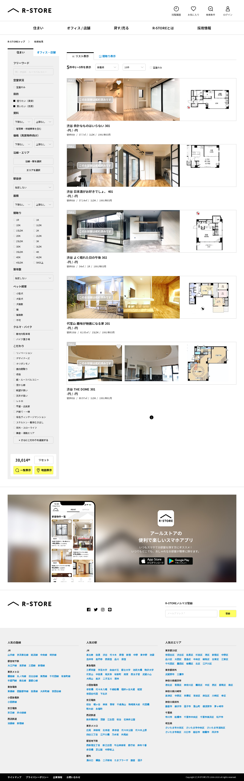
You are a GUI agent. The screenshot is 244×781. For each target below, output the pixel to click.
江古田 (110, 719)
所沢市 (215, 732)
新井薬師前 (92, 719)
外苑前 (124, 734)
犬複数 (18, 304)
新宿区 (215, 654)
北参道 (106, 730)
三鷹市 (180, 674)
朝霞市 (205, 732)
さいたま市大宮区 (174, 727)
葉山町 (196, 706)
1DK (16, 225)
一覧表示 (23, 470)
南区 (230, 684)
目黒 (98, 654)
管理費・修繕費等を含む (27, 128)
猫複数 (18, 314)
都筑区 (222, 684)
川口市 (187, 732)
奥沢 (98, 678)
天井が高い (20, 395)
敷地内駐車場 (21, 333)
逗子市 (187, 706)
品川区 (168, 659)
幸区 (223, 695)
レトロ (18, 401)
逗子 (140, 760)
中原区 (178, 695)
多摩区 (187, 695)
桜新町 (117, 674)
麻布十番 (142, 745)
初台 (88, 704)
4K (36, 251)
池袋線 (11, 723)
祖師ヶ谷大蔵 (128, 689)
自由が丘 (114, 669)
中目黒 (99, 674)
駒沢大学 (149, 669)
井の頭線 (21, 712)
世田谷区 (169, 654)
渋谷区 (180, 654)
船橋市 (178, 716)
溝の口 (89, 760)
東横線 (11, 691)
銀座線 (11, 676)
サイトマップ (14, 777)
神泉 (105, 704)
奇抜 (17, 374)
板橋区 (189, 663)
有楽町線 (65, 676)
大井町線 (44, 691)
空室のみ (19, 87)
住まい (38, 27)
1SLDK (18, 230)
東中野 (143, 654)
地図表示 (44, 470)
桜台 (119, 719)
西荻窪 (108, 659)
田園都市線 (22, 691)
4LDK (37, 257)
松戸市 (219, 716)
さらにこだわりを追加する (34, 440)
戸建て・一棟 (21, 411)
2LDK (37, 235)
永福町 (99, 708)
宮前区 (196, 695)
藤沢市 (178, 706)
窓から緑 (19, 384)
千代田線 (54, 676)
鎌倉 (133, 760)
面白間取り (20, 368)
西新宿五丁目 (93, 745)
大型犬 (18, 298)
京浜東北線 (22, 654)
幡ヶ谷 (96, 704)
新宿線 (41, 665)
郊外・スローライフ (25, 427)
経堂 (139, 689)
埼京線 (53, 654)
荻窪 (123, 659)
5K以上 (38, 262)
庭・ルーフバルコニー (26, 379)
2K (36, 230)
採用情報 (204, 27)
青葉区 (178, 684)
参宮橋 (89, 689)
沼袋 (102, 719)
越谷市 (196, 732)
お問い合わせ (73, 777)
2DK (16, 235)
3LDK (37, 246)
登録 (228, 614)
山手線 (11, 654)
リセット (44, 460)
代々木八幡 (101, 689)
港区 (207, 654)
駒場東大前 (134, 704)
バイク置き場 (21, 339)
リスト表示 (80, 56)
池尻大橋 (137, 669)
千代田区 (169, 663)
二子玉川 (107, 678)
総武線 (34, 654)
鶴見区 (199, 684)
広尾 (88, 730)
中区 (207, 684)
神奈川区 (188, 684)
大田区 (178, 659)
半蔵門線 (12, 680)
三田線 (32, 665)
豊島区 (187, 659)
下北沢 (103, 693)
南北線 (22, 680)
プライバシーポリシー (37, 777)
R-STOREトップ (16, 41)
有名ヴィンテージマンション (29, 417)
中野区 (224, 654)
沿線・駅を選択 (33, 161)
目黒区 (189, 654)
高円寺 (99, 659)
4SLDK (18, 262)
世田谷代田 (92, 693)
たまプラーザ (121, 760)
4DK (16, 257)
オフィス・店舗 (46, 52)
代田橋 (145, 704)
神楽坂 (96, 730)
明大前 (89, 708)
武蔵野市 (169, 674)
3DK (16, 246)
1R (16, 219)
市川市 (168, 716)
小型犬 (18, 293)
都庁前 (131, 745)
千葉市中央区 (191, 716)
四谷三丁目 (92, 734)
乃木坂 (115, 734)
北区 (198, 663)
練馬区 (206, 659)
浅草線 (22, 665)
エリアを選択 (33, 170)
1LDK (37, 225)
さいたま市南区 (173, 732)
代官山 (89, 674)
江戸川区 (207, 663)
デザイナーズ (21, 358)
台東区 (215, 659)
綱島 (98, 760)
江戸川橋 (104, 734)
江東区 (224, 659)
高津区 (168, 695)
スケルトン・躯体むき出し (28, 422)
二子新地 (107, 760)
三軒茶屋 (91, 669)
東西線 (43, 676)
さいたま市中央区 (195, 727)
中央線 (43, 654)
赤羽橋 (89, 749)
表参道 (115, 730)
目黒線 (34, 691)
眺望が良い (20, 390)
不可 (17, 320)
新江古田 (107, 745)
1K (36, 219)
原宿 (121, 654)
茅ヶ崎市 (218, 706)
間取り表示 (107, 56)
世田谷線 (56, 691)
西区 (214, 684)
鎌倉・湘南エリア (24, 433)
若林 (116, 678)
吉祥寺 (89, 659)
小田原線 (12, 701)
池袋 (152, 654)
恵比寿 (89, 654)
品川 (116, 659)
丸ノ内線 (21, 676)
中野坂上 (109, 749)
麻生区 (206, 695)
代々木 (113, 654)
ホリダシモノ (21, 363)
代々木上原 (141, 730)
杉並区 (199, 654)
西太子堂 (135, 674)
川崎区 (215, 695)
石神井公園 (129, 719)
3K (36, 241)
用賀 (126, 674)
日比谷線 (33, 676)
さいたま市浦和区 (216, 727)
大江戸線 (12, 665)
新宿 (128, 654)
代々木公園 (127, 730)
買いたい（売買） (24, 106)
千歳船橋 (114, 689)
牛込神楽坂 (120, 745)
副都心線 (33, 680)
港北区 (168, 684)
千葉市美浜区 (207, 716)
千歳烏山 (121, 704)
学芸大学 (102, 669)
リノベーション (22, 352)
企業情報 (57, 777)
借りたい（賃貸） (24, 100)
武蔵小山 (147, 674)
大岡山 (89, 678)
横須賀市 (207, 706)
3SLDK (18, 251)
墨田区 (180, 663)
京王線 (11, 712)
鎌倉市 (168, 706)
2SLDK (18, 241)
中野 (135, 654)
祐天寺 (108, 674)
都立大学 (125, 669)
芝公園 (99, 749)
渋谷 (105, 654)
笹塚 (112, 704)
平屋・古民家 (21, 406)
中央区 (196, 659)
